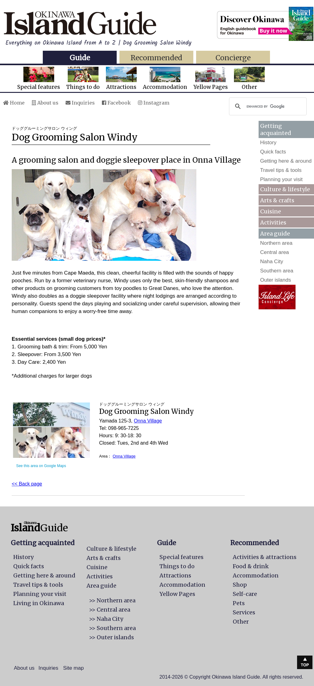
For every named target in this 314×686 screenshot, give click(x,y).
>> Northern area (112, 600)
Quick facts (273, 152)
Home (14, 103)
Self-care (245, 593)
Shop (240, 584)
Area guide (101, 585)
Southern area (276, 271)
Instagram (153, 103)
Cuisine (270, 211)
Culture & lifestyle (285, 189)
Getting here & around (286, 161)
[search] (267, 106)
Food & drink (251, 566)
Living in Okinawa (38, 603)
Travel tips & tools (280, 170)
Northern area (276, 243)
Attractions (121, 78)
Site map (73, 668)
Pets (239, 603)
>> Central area (109, 609)
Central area (274, 252)
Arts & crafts (277, 200)
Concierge (233, 57)
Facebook (116, 103)
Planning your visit (281, 179)
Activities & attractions (264, 557)
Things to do (83, 78)
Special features (38, 78)
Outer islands (275, 280)
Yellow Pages (210, 78)
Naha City (271, 261)
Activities (273, 222)
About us (45, 103)
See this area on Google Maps (41, 466)
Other (249, 78)
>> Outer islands (111, 637)
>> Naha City (106, 618)
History (268, 142)
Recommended (156, 57)
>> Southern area (112, 628)
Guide (80, 57)
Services (244, 612)
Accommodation (165, 78)
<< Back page (27, 483)
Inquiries (80, 103)
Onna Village (148, 420)
